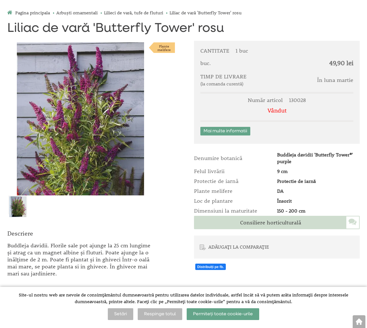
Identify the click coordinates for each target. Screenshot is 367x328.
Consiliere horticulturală (270, 222)
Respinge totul (160, 314)
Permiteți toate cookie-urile (223, 314)
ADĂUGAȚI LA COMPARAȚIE (238, 247)
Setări (120, 314)
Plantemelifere (164, 47)
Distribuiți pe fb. (210, 267)
